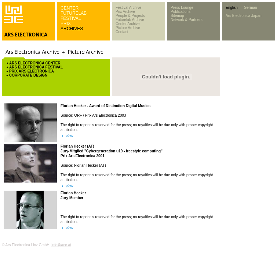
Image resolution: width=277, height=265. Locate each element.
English (232, 8)
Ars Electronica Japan (243, 16)
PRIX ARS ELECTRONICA (31, 71)
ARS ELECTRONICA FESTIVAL (36, 67)
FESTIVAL (71, 18)
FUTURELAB (74, 13)
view (69, 136)
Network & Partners (187, 20)
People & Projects (130, 16)
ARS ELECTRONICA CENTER (35, 63)
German (250, 8)
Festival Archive (128, 8)
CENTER (70, 8)
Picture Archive (128, 28)
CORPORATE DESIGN (28, 75)
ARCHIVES (72, 28)
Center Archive (128, 24)
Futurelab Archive (130, 20)
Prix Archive (125, 12)
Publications (180, 12)
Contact (122, 32)
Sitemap (177, 16)
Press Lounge (182, 8)
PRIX (66, 23)
